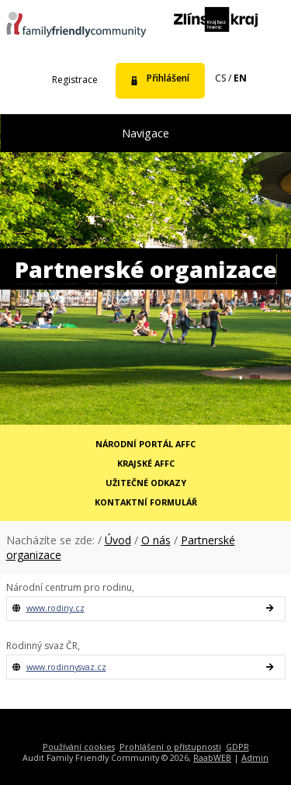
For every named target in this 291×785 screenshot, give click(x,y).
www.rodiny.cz (55, 608)
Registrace (75, 79)
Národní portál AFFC (145, 444)
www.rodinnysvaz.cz (66, 667)
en (240, 78)
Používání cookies (79, 746)
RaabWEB (212, 757)
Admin (254, 757)
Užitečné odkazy (146, 482)
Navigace (145, 133)
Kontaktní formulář (146, 502)
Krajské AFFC (146, 463)
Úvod (118, 540)
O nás (156, 540)
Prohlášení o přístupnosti (170, 746)
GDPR (237, 746)
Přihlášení (168, 78)
